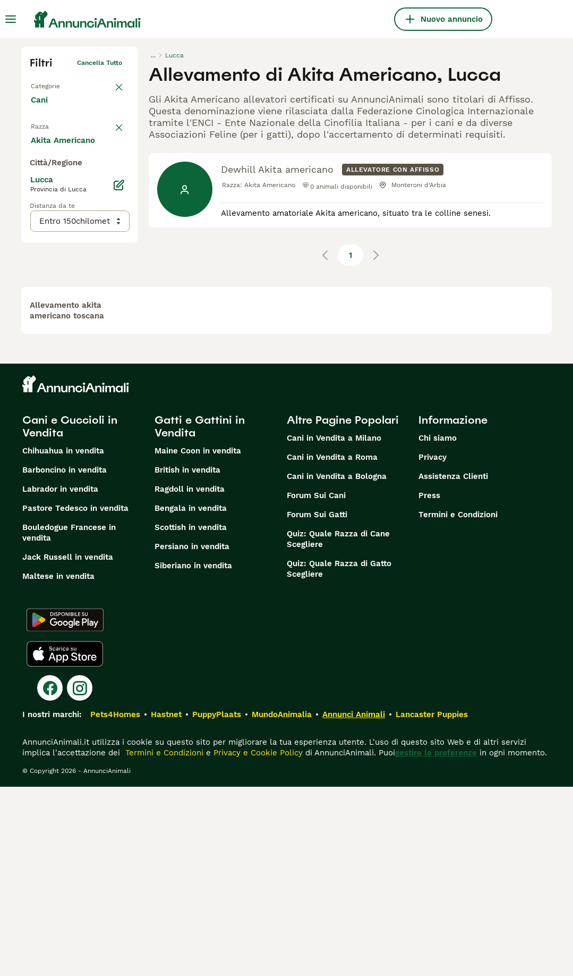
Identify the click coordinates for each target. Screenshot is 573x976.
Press (429, 684)
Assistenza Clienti (453, 665)
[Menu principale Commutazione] (10, 19)
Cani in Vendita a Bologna (337, 665)
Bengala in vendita (191, 697)
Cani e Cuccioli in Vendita (69, 615)
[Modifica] (119, 414)
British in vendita (187, 659)
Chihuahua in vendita (63, 640)
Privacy (432, 646)
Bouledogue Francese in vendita (69, 722)
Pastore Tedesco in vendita (75, 697)
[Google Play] (65, 809)
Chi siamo (437, 627)
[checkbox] (36, 182)
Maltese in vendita (58, 765)
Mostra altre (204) (75, 369)
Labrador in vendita (60, 678)
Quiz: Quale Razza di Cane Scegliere (338, 728)
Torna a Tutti (50, 84)
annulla (110, 130)
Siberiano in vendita (193, 755)
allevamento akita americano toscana (67, 500)
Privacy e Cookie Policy (257, 942)
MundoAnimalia (282, 903)
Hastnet (166, 903)
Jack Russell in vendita (67, 746)
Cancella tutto (99, 62)
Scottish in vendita (191, 716)
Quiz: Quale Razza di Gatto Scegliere (339, 758)
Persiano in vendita (192, 736)
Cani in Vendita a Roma (332, 646)
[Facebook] (50, 877)
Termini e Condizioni (458, 704)
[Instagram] (79, 877)
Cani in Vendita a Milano (334, 627)
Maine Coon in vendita (198, 640)
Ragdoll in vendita (190, 678)
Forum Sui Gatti (317, 704)
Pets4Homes (115, 903)
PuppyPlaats (216, 903)
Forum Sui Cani (316, 684)
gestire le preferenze (436, 942)
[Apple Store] (64, 843)
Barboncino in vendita (64, 659)
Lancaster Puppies (432, 903)
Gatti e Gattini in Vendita (200, 615)
